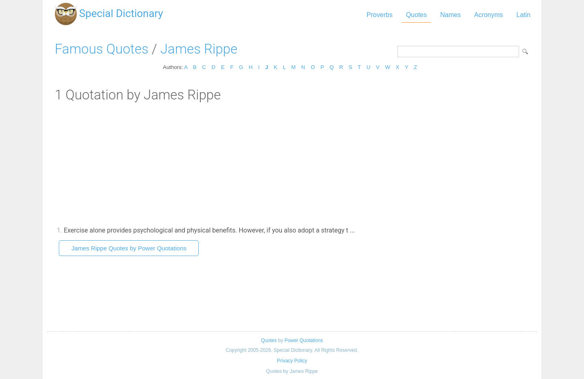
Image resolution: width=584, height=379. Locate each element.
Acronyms (488, 14)
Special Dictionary (121, 13)
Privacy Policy (292, 361)
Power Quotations (303, 340)
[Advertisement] (292, 163)
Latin (523, 14)
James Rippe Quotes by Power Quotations (128, 248)
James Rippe (198, 49)
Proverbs (380, 14)
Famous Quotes (101, 49)
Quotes (416, 14)
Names (450, 14)
